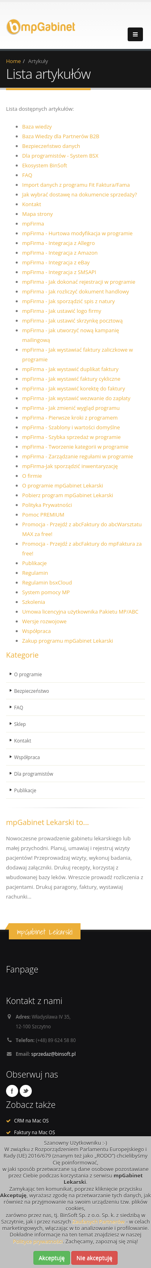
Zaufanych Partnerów (98, 1221)
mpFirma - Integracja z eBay (56, 262)
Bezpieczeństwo (31, 691)
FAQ (27, 175)
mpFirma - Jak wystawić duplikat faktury (70, 369)
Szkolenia (33, 602)
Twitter (26, 1091)
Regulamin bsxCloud (47, 582)
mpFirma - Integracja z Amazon (60, 252)
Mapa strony (37, 213)
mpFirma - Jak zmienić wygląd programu (71, 407)
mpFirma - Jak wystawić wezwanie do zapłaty (76, 398)
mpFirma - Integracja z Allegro (58, 243)
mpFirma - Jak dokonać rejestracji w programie (78, 281)
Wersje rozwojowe (44, 621)
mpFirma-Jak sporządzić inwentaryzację (70, 466)
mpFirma (33, 223)
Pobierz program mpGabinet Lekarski (67, 495)
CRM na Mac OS (31, 1120)
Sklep (20, 724)
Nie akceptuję (94, 1258)
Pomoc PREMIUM (43, 514)
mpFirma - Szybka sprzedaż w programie (71, 437)
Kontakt (31, 204)
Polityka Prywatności (47, 504)
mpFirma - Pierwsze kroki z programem (70, 417)
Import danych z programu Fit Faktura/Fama (76, 184)
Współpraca (36, 631)
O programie (28, 674)
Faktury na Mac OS (34, 1132)
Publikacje (34, 563)
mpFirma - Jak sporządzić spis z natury (68, 301)
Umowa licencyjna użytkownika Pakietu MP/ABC (80, 611)
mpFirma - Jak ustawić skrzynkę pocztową (72, 320)
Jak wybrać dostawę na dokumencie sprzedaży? (79, 194)
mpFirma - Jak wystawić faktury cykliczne (71, 378)
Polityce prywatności (37, 1241)
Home (13, 61)
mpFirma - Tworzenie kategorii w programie (75, 446)
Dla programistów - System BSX (60, 155)
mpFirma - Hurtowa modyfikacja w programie (77, 233)
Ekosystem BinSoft (44, 165)
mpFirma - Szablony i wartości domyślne (71, 427)
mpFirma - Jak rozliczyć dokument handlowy (75, 291)
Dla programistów (33, 773)
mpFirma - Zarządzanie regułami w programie (77, 456)
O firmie (32, 475)
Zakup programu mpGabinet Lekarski (67, 640)
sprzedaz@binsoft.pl (53, 1054)
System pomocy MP (46, 592)
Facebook (12, 1091)
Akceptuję (51, 1258)
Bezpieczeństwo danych (51, 146)
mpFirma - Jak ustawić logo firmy (61, 310)
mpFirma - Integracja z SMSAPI (59, 272)
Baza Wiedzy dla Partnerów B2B (60, 136)
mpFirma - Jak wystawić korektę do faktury (73, 388)
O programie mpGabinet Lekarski (62, 485)
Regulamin (35, 572)
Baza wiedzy (37, 126)
